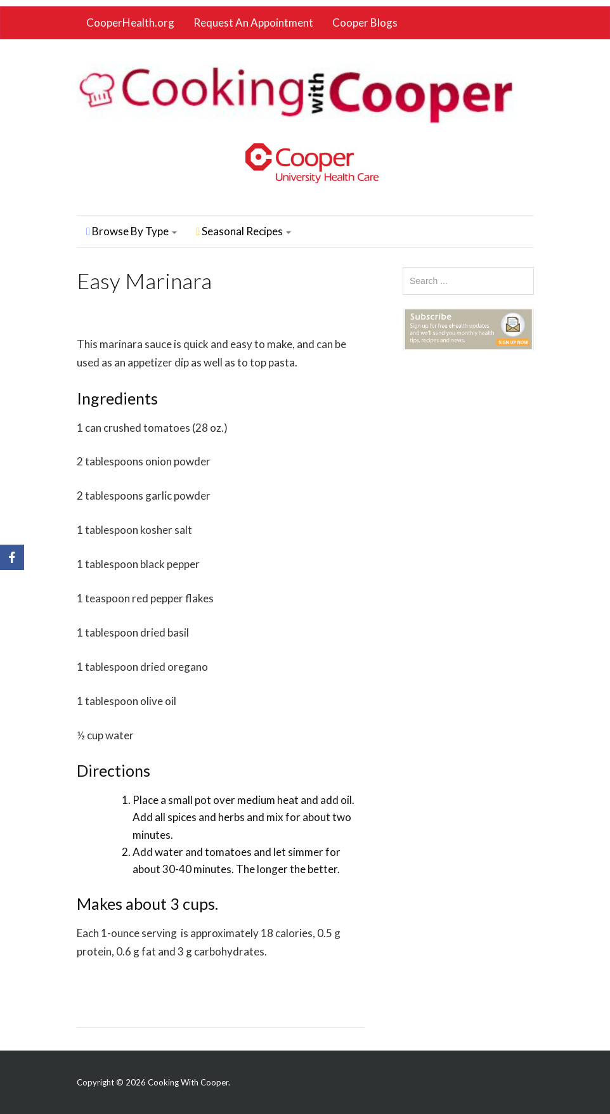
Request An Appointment (253, 22)
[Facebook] (12, 557)
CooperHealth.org (130, 22)
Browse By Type (131, 231)
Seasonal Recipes (243, 231)
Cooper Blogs (365, 22)
